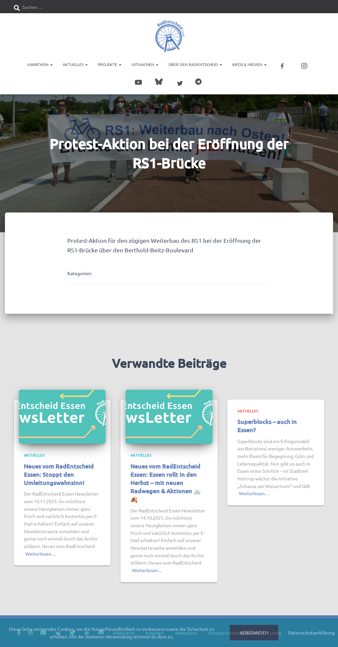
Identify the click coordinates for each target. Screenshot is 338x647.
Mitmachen (144, 64)
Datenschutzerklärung (311, 632)
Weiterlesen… (40, 553)
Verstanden (254, 632)
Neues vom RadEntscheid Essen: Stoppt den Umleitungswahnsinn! (59, 474)
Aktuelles (75, 64)
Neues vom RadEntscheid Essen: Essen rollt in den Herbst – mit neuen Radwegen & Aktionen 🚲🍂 (165, 482)
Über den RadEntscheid (195, 64)
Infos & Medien (249, 64)
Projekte (109, 64)
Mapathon (40, 64)
